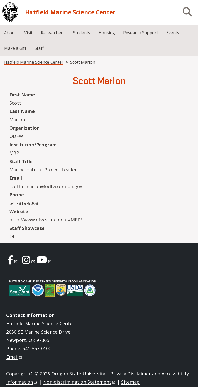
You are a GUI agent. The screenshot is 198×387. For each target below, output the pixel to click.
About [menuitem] (10, 33)
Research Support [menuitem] (140, 33)
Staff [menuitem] (39, 48)
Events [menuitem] (172, 33)
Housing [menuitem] (106, 33)
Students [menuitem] (81, 33)
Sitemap (130, 382)
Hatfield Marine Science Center (70, 12)
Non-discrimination (79, 382)
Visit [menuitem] (28, 33)
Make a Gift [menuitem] (15, 48)
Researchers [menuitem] (53, 33)
